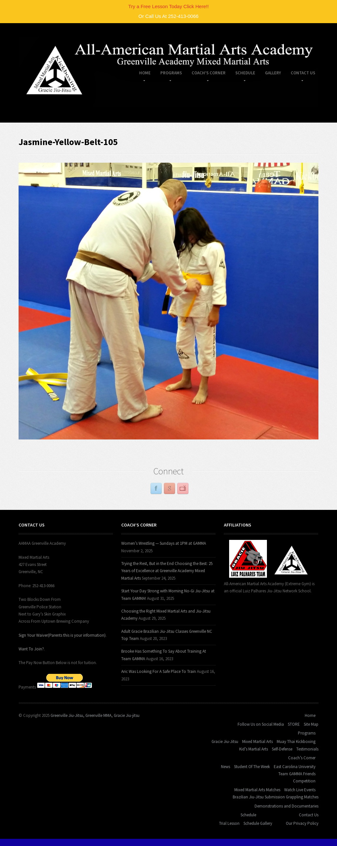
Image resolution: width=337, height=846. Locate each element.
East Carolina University (294, 766)
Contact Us (300, 74)
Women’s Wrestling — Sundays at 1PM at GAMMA (163, 543)
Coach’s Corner (206, 74)
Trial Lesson (229, 823)
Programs (168, 74)
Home (142, 74)
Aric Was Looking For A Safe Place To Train (158, 671)
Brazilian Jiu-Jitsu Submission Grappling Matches (275, 797)
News (225, 766)
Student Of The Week (252, 766)
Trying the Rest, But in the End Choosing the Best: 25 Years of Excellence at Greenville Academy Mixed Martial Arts (166, 571)
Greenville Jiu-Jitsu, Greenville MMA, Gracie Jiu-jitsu (95, 715)
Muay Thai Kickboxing (296, 741)
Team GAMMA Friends (296, 774)
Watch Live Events (299, 790)
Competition (304, 781)
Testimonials (307, 749)
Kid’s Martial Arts (253, 749)
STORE (294, 724)
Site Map (311, 724)
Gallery (273, 73)
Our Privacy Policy (302, 823)
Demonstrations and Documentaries (286, 806)
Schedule (242, 74)
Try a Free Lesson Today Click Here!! (168, 6)
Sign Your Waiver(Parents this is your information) (62, 635)
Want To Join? (31, 649)
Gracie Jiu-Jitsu (225, 741)
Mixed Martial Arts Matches (257, 790)
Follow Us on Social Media (261, 724)
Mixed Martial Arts (257, 741)
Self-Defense (282, 749)
